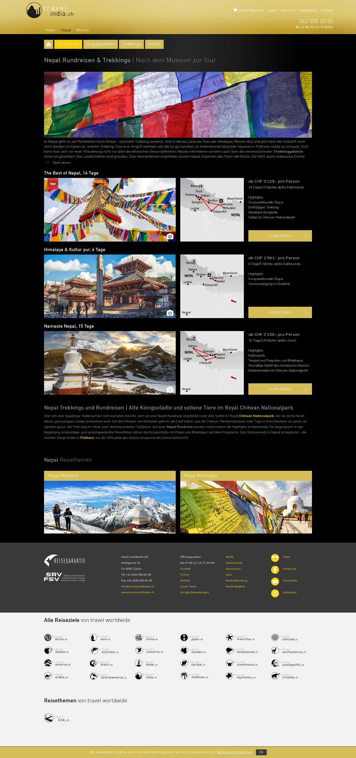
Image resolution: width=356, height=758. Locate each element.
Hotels (154, 44)
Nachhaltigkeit (235, 586)
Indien (50, 30)
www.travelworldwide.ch (137, 592)
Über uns (288, 10)
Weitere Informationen (234, 752)
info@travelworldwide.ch (137, 586)
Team (272, 10)
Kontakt (327, 10)
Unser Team (188, 586)
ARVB (229, 557)
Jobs (229, 574)
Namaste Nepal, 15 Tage (69, 326)
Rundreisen (68, 44)
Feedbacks (308, 10)
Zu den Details (289, 236)
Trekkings (131, 44)
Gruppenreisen (100, 44)
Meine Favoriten (251, 10)
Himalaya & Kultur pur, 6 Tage (74, 250)
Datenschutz (234, 562)
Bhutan (83, 30)
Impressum (233, 568)
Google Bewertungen (194, 592)
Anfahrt (185, 580)
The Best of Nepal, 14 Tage (71, 173)
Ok (261, 752)
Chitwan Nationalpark (256, 416)
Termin (184, 574)
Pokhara (87, 438)
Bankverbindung (236, 580)
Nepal (66, 30)
